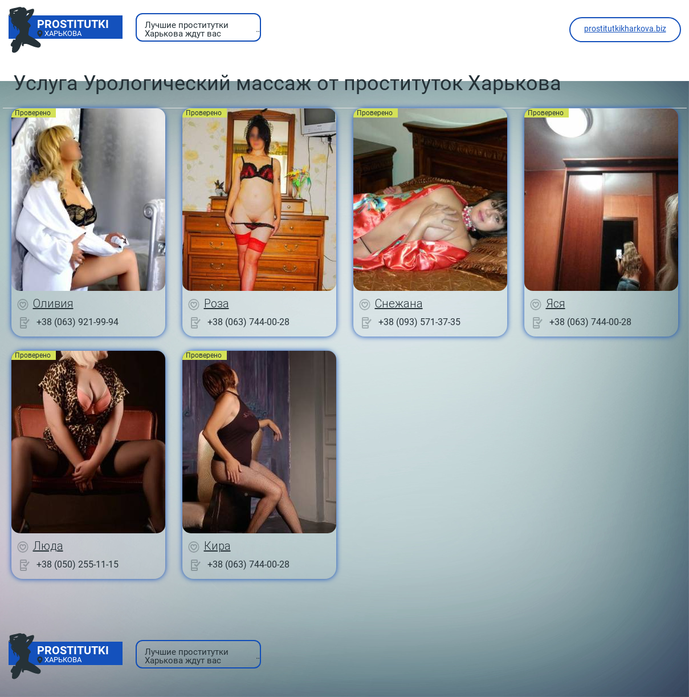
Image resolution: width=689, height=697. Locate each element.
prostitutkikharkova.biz (625, 28)
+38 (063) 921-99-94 (77, 322)
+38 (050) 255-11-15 (77, 564)
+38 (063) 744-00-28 (248, 322)
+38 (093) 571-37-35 (419, 322)
